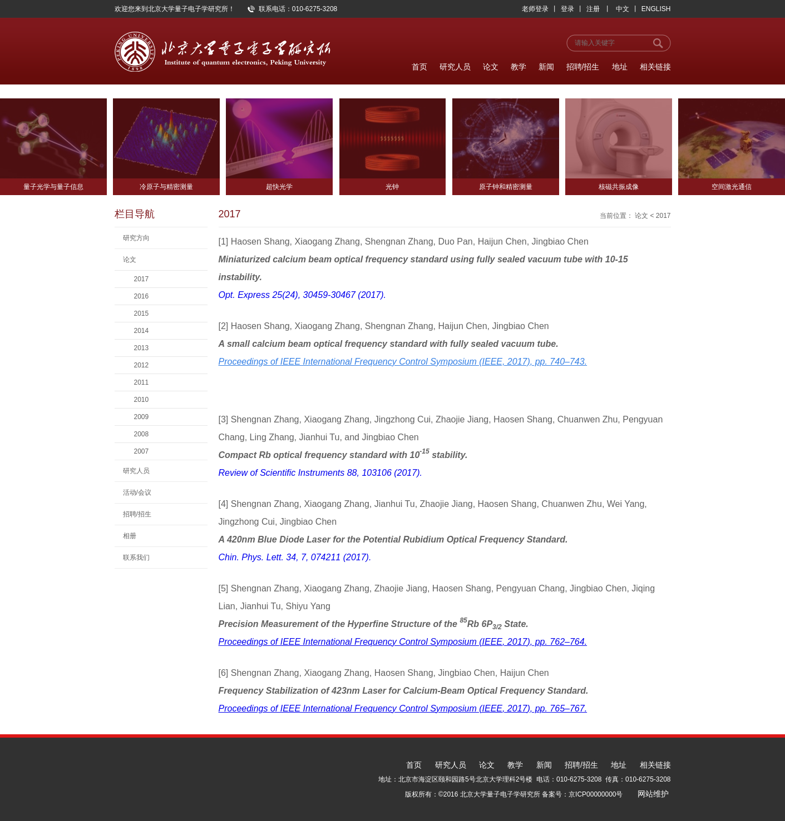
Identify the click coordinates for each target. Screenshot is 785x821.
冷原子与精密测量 (166, 187)
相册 (129, 536)
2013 (141, 348)
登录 (567, 9)
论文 (490, 66)
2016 (141, 296)
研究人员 (455, 66)
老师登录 (535, 9)
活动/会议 (137, 492)
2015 (141, 313)
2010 (141, 400)
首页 (419, 66)
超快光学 (279, 187)
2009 (141, 417)
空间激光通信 (732, 187)
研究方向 (136, 238)
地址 (620, 66)
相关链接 (655, 66)
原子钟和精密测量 (505, 187)
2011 (141, 382)
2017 (141, 279)
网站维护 (653, 793)
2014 (141, 331)
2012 (141, 365)
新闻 (546, 66)
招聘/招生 (583, 66)
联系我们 (136, 557)
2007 (141, 451)
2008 (141, 434)
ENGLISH (656, 9)
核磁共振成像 (619, 187)
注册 (593, 9)
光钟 (392, 187)
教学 (518, 66)
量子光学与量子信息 (53, 187)
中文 (622, 9)
